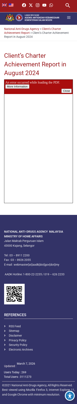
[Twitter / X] (31, 5)
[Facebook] (24, 5)
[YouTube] (44, 5)
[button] (68, 5)
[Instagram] (38, 5)
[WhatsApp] (51, 5)
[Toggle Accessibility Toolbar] (70, 396)
